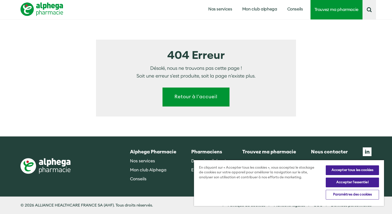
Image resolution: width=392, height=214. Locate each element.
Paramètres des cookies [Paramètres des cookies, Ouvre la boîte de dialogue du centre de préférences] (352, 194)
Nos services (142, 161)
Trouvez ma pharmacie (336, 9)
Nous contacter (329, 152)
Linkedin (367, 151)
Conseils (295, 9)
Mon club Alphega (148, 170)
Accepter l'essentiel (352, 182)
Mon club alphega (259, 9)
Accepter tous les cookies (352, 170)
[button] (369, 9)
